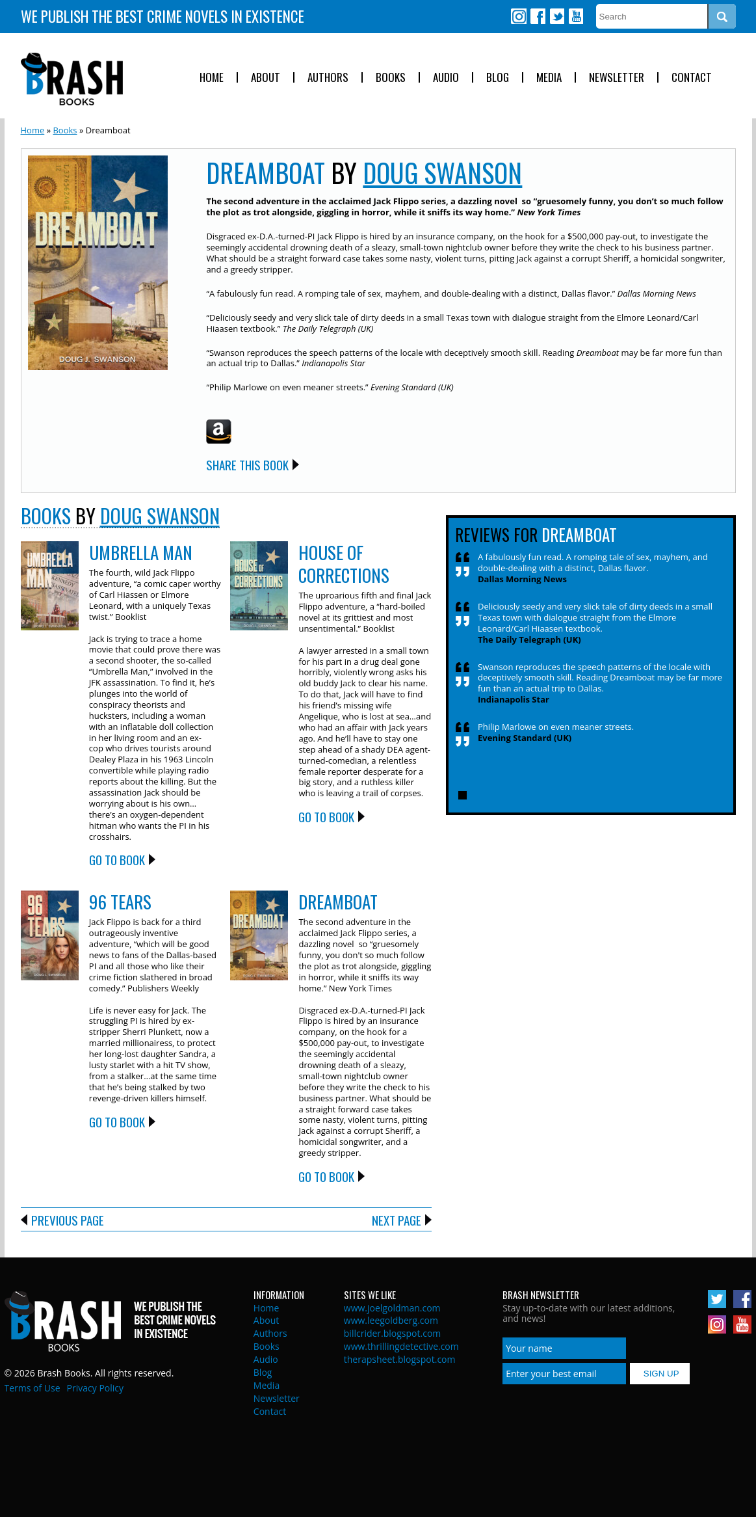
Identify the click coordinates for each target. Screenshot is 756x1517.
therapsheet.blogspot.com (400, 1359)
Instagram (519, 16)
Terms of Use (32, 1388)
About (265, 77)
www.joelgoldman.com (392, 1308)
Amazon (218, 431)
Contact (691, 77)
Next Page (396, 1220)
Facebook (537, 16)
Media (549, 77)
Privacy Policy (95, 1388)
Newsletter (616, 77)
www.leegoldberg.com (391, 1320)
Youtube (575, 16)
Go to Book (117, 859)
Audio (446, 77)
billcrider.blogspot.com (392, 1333)
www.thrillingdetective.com (401, 1346)
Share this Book (247, 464)
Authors (327, 77)
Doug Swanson (442, 172)
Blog (497, 77)
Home (212, 77)
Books (391, 77)
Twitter (556, 16)
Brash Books (72, 79)
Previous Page (67, 1220)
